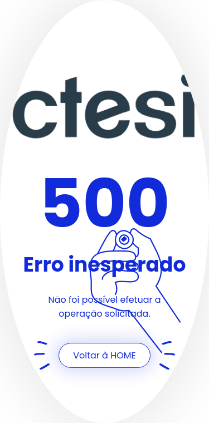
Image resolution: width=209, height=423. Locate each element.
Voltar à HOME (104, 355)
